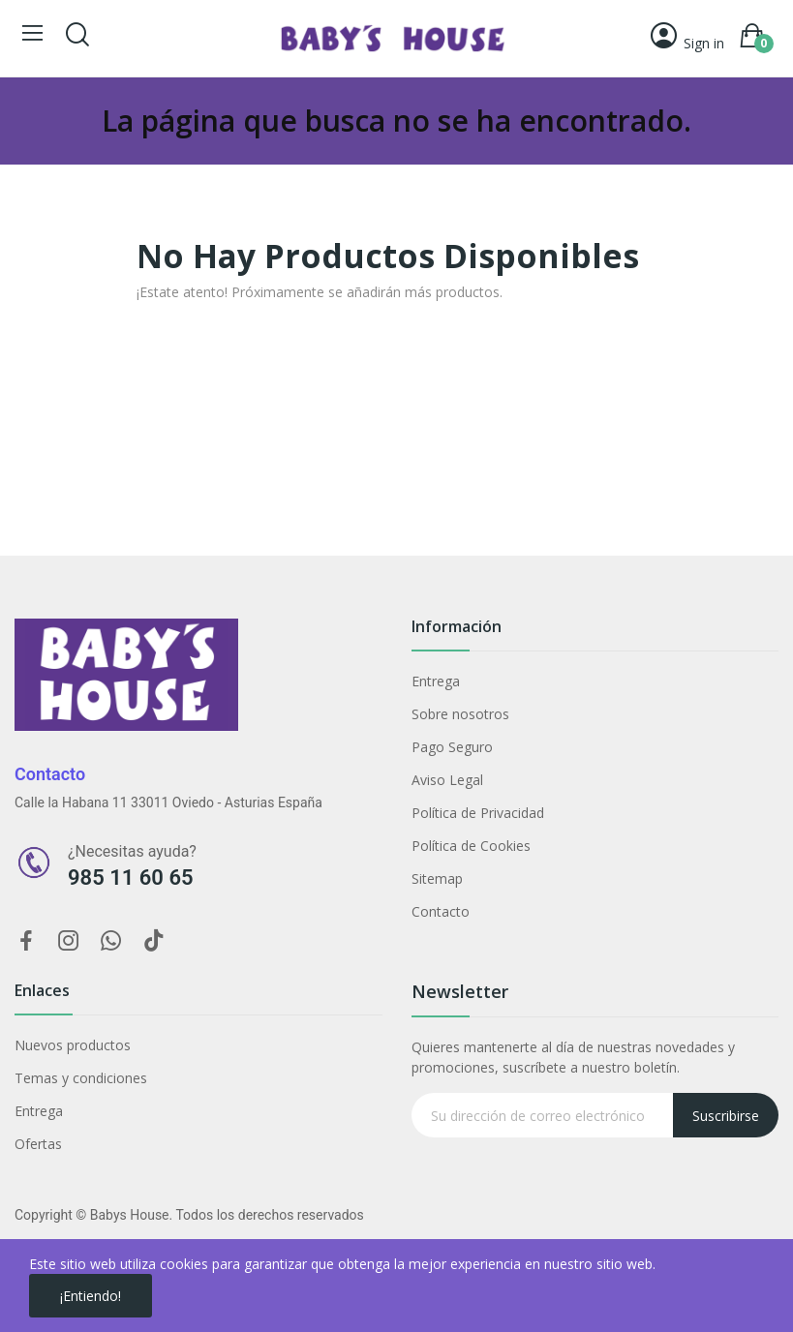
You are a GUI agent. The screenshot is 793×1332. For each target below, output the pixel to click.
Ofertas (38, 1144)
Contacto (441, 911)
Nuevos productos (73, 1045)
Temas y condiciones (81, 1078)
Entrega (436, 681)
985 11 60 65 (131, 877)
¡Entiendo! (90, 1296)
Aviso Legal (447, 780)
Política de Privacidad (478, 812)
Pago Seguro (452, 747)
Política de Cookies (471, 845)
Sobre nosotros (460, 714)
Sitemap (437, 878)
